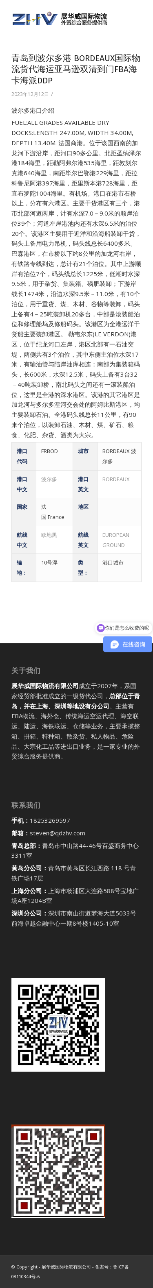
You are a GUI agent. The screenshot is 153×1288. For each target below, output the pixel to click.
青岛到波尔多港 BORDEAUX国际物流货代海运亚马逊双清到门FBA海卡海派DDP (75, 69)
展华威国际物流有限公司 (66, 1267)
